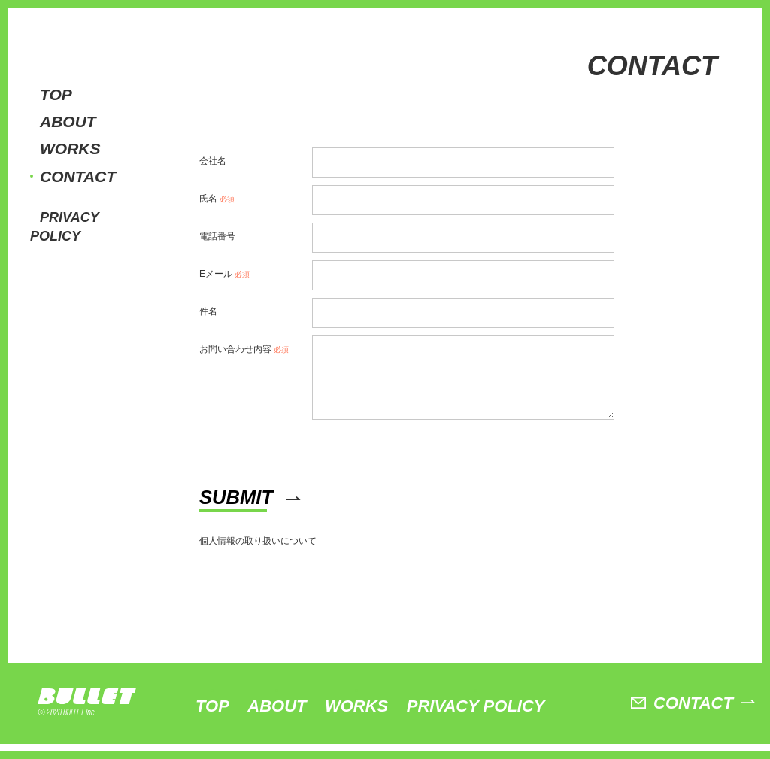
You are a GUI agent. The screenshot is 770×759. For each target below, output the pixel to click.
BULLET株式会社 (79, 37)
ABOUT (68, 121)
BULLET (90, 711)
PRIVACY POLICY (476, 721)
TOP (56, 94)
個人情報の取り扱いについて (258, 556)
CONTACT (78, 176)
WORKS (70, 148)
